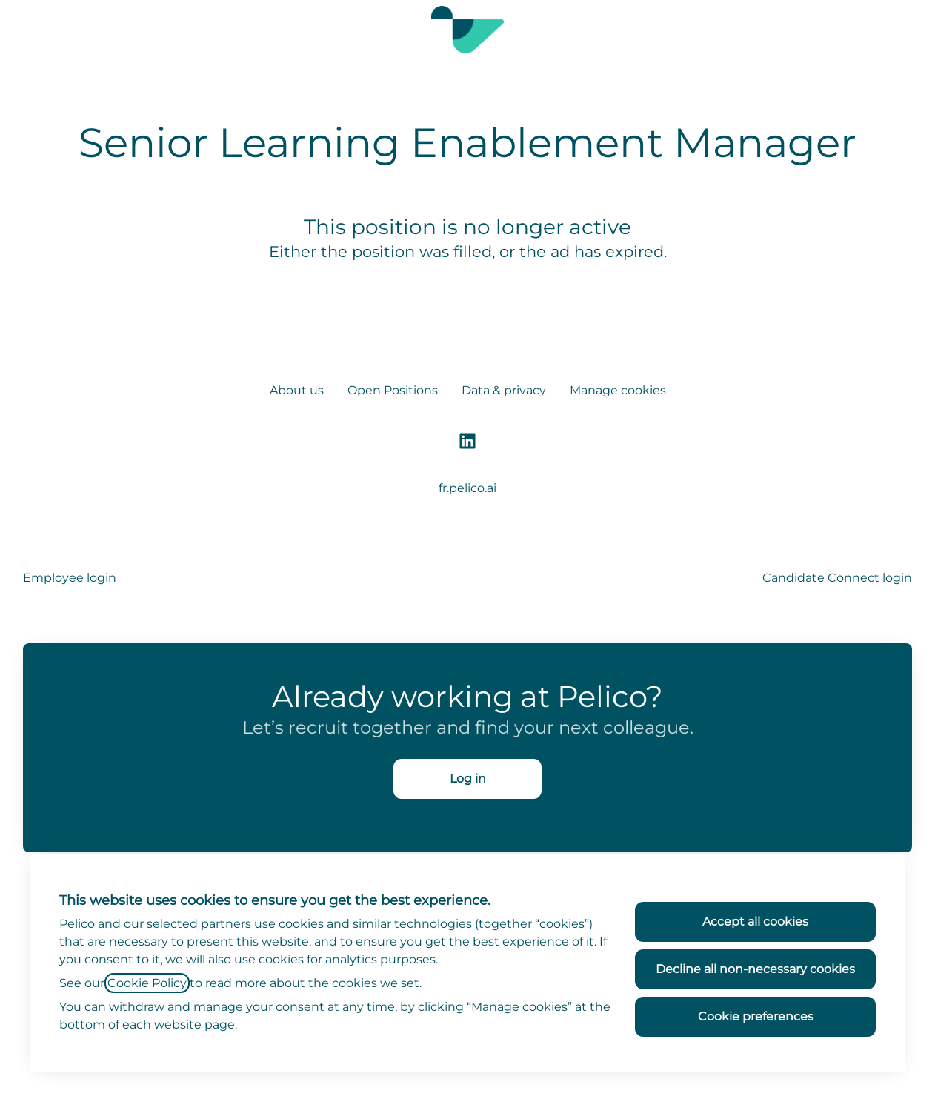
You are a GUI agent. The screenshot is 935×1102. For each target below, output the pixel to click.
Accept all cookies (755, 922)
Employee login (69, 578)
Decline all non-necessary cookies (755, 969)
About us (297, 390)
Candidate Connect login (837, 578)
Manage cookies (618, 390)
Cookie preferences (755, 1016)
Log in (468, 778)
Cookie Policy (147, 983)
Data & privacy (504, 390)
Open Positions (392, 390)
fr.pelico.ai (467, 488)
